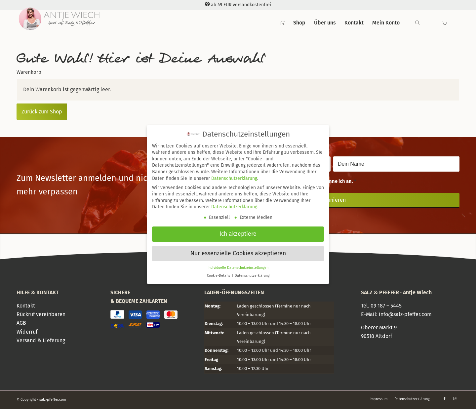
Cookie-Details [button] (219, 275)
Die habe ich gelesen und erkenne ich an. (284, 181)
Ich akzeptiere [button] (238, 233)
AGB (21, 323)
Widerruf (27, 332)
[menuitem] (284, 23)
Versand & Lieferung (41, 340)
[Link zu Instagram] (454, 399)
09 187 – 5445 (386, 306)
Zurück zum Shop (41, 111)
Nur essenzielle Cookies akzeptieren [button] (238, 253)
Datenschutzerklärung (234, 178)
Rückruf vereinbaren (41, 314)
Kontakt (26, 306)
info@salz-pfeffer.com (405, 314)
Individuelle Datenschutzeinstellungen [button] (238, 268)
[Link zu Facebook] (445, 399)
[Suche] (417, 23)
